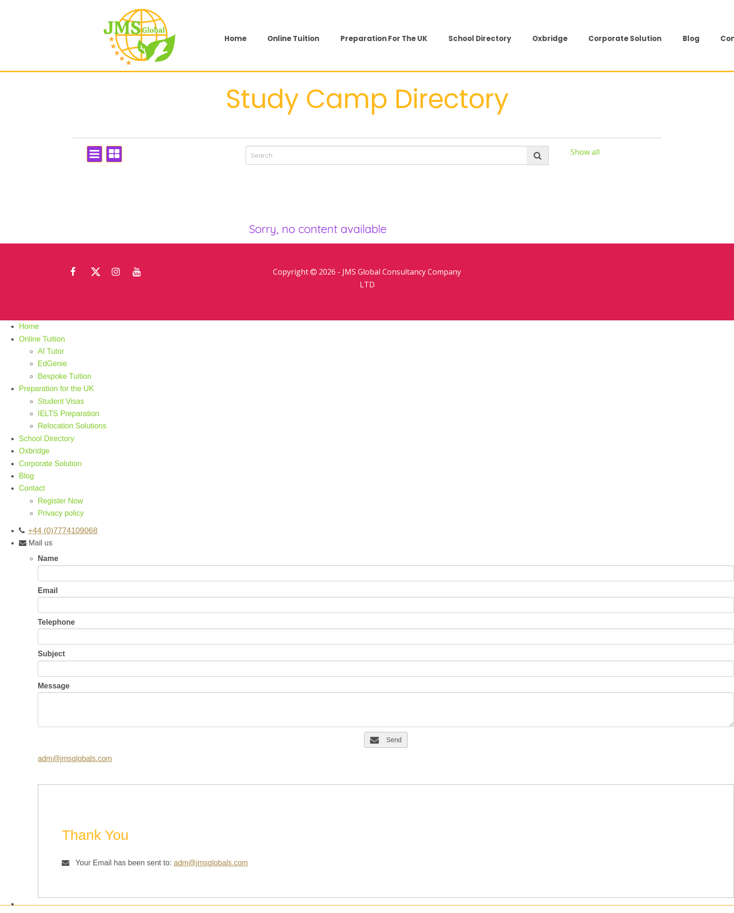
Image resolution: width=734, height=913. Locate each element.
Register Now (60, 501)
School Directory (479, 38)
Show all (585, 152)
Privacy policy (61, 513)
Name (48, 558)
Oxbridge (550, 38)
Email (48, 590)
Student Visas (61, 401)
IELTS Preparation (68, 414)
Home (235, 38)
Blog (691, 38)
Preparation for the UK (384, 38)
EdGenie (52, 364)
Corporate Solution (624, 38)
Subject (51, 654)
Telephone (56, 622)
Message (54, 686)
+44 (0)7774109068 (60, 531)
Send (386, 740)
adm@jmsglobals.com (75, 758)
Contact (32, 488)
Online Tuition (293, 38)
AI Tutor (51, 351)
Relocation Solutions (72, 426)
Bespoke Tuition (64, 376)
